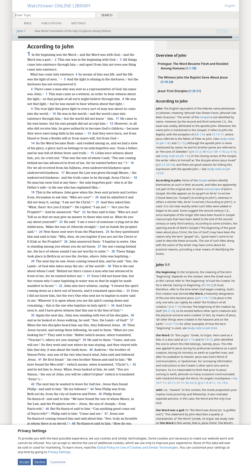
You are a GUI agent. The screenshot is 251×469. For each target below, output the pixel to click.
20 (96, 197)
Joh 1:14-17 (204, 298)
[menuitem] (235, 15)
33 (128, 291)
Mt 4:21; (208, 151)
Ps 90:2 (207, 285)
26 (65, 241)
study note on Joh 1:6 (175, 156)
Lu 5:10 (230, 151)
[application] (125, 37)
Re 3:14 (169, 311)
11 (117, 118)
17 (62, 173)
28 (113, 251)
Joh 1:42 (200, 134)
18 (135, 177)
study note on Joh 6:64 (202, 328)
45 (100, 394)
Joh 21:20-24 (165, 164)
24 (40, 232)
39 (84, 340)
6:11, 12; (215, 382)
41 (39, 359)
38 (124, 325)
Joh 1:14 (189, 339)
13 (89, 133)
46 (47, 409)
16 (132, 163)
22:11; (171, 382)
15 (92, 153)
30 (109, 266)
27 (99, 246)
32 (60, 286)
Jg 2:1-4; (203, 382)
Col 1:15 (175, 306)
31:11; (180, 382)
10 (54, 114)
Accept (24, 462)
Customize (57, 462)
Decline (39, 462)
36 (132, 315)
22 (83, 212)
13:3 (224, 382)
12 (111, 123)
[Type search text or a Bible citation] (53, 15)
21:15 (181, 143)
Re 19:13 (207, 339)
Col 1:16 (172, 324)
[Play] (14, 37)
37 (131, 320)
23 (60, 222)
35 (32, 315)
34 (112, 305)
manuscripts (212, 189)
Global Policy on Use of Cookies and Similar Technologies (137, 447)
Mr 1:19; (219, 151)
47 (106, 414)
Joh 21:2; (196, 151)
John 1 (19, 31)
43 (32, 384)
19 (32, 192)
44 (91, 389)
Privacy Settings (59, 452)
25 (107, 232)
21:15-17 (218, 134)
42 (134, 364)
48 (73, 423)
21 (97, 202)
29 (32, 261)
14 (32, 143)
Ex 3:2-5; (191, 382)
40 (91, 350)
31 (88, 276)
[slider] (125, 37)
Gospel (204, 117)
